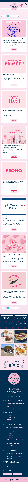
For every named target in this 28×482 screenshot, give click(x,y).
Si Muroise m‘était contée (13, 407)
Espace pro (8, 474)
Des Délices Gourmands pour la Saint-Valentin (12, 255)
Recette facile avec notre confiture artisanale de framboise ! (12, 146)
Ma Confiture (10, 430)
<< (1, 16)
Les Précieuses (10, 434)
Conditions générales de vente (8, 478)
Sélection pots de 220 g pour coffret (15, 440)
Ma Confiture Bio (11, 432)
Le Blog (9, 415)
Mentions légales (22, 478)
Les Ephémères (10, 438)
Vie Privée (5, 479)
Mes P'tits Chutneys (11, 436)
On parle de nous (11, 417)
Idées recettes (10, 419)
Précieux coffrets (11, 464)
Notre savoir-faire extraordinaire (14, 409)
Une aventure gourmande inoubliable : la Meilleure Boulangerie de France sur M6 (13, 39)
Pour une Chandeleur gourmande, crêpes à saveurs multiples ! (14, 292)
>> (18, 16)
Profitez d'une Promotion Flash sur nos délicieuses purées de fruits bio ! (13, 182)
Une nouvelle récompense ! (10, 74)
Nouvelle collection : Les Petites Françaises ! (11, 217)
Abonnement (10, 466)
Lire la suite (14, 49)
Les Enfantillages (11, 445)
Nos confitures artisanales (14, 427)
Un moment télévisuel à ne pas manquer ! (13, 110)
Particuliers (17, 474)
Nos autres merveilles (12, 443)
